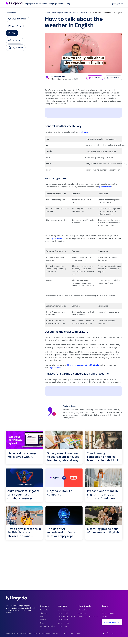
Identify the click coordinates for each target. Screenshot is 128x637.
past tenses (57, 238)
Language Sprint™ (56, 3)
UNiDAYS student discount (88, 616)
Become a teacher (112, 622)
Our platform (83, 610)
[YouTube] (112, 633)
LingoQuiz (14, 40)
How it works (41, 3)
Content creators (108, 613)
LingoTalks (14, 26)
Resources (82, 613)
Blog (68, 3)
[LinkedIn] (103, 633)
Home (47, 12)
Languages (28, 3)
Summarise (95, 77)
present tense (105, 186)
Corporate (44, 610)
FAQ (103, 610)
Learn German (63, 610)
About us (43, 613)
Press (42, 623)
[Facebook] (117, 633)
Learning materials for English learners (68, 12)
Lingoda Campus (17, 18)
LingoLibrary (15, 47)
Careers (43, 620)
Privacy (72, 633)
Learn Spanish (63, 623)
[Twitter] (108, 633)
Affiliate (104, 616)
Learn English (63, 613)
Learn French (63, 620)
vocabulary (83, 132)
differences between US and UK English (83, 365)
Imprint (65, 633)
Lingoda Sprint (55, 367)
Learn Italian (62, 626)
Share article (113, 77)
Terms (79, 633)
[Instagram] (121, 633)
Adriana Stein (59, 76)
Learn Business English (66, 616)
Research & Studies (47, 626)
